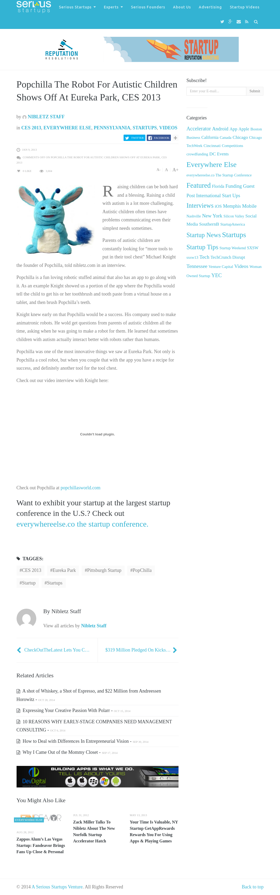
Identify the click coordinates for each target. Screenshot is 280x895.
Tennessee (196, 266)
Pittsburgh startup (104, 570)
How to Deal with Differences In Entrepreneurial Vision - (83, 741)
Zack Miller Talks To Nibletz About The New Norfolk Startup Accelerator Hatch (94, 831)
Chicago (240, 137)
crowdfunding (197, 154)
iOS (218, 206)
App (233, 128)
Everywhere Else (67, 127)
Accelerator (198, 128)
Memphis (232, 206)
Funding (234, 186)
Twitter (137, 137)
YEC (216, 275)
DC (212, 153)
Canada (226, 137)
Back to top (253, 886)
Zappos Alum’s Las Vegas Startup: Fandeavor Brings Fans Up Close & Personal (41, 845)
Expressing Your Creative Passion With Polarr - (73, 710)
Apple (243, 128)
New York (212, 215)
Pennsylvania (112, 127)
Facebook (161, 137)
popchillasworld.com (79, 487)
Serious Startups (75, 7)
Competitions (232, 146)
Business (193, 137)
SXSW (252, 248)
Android (220, 128)
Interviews (199, 205)
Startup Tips (202, 247)
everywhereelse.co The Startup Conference (219, 175)
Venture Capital (220, 267)
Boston (256, 129)
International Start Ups (218, 195)
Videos (168, 127)
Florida (218, 186)
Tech (205, 257)
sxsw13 (192, 257)
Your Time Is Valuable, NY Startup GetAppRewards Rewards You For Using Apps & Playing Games (154, 831)
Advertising (210, 7)
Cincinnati (212, 145)
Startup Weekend (233, 248)
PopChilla (142, 570)
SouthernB (209, 224)
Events (223, 153)
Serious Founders (148, 7)
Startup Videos (244, 7)
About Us (182, 7)
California (209, 137)
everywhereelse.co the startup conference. (83, 524)
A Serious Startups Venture (57, 886)
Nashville (193, 216)
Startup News (203, 234)
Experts (111, 7)
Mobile (249, 206)
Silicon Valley (233, 216)
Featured (198, 185)
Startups (145, 127)
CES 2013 (31, 127)
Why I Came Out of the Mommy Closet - (67, 752)
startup (29, 583)
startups (55, 583)
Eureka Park (64, 570)
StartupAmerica (232, 224)
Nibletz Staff (43, 116)
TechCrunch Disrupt (228, 257)
